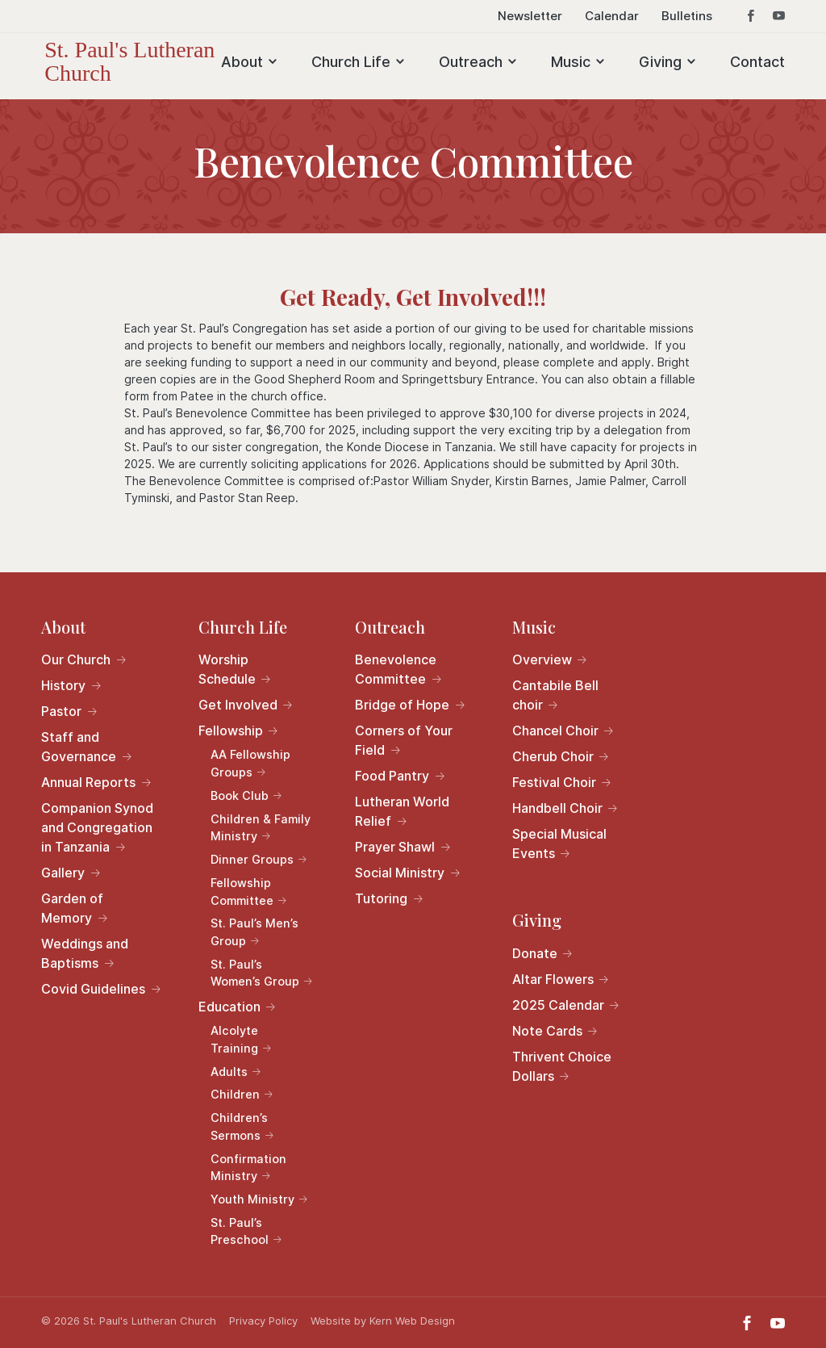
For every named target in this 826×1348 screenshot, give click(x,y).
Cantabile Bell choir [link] (555, 695)
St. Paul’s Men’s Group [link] (254, 932)
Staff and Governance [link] (78, 746)
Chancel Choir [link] (555, 730)
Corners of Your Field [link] (404, 740)
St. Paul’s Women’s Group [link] (255, 973)
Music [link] (570, 61)
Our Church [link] (76, 659)
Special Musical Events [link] (559, 843)
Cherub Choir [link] (553, 756)
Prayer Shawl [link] (395, 847)
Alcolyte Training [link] (234, 1039)
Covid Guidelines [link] (93, 989)
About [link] (242, 61)
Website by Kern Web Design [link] (383, 1320)
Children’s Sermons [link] (239, 1126)
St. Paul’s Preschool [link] (240, 1231)
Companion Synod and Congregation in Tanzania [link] (97, 827)
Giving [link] (660, 61)
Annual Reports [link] (88, 782)
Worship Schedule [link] (227, 669)
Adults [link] (229, 1071)
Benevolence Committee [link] (395, 669)
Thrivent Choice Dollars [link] (561, 1066)
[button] (751, 21)
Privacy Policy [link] (263, 1320)
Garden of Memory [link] (72, 908)
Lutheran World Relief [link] (402, 811)
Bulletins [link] (686, 16)
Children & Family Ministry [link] (261, 828)
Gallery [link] (63, 872)
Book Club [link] (240, 795)
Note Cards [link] (547, 1031)
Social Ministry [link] (399, 872)
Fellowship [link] (230, 730)
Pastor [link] (61, 711)
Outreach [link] (471, 61)
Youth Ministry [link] (252, 1199)
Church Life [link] (350, 61)
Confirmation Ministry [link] (248, 1167)
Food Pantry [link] (392, 776)
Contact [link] (757, 61)
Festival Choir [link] (554, 782)
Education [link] (229, 1006)
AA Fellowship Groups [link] (250, 763)
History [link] (63, 685)
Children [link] (235, 1094)
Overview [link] (542, 659)
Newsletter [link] (530, 16)
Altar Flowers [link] (553, 979)
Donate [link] (534, 953)
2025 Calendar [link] (558, 1005)
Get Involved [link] (237, 705)
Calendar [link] (612, 16)
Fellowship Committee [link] (242, 891)
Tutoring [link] (381, 898)
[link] (147, 60)
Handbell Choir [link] (557, 808)
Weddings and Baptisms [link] (84, 953)
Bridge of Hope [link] (402, 705)
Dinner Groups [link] (252, 859)
